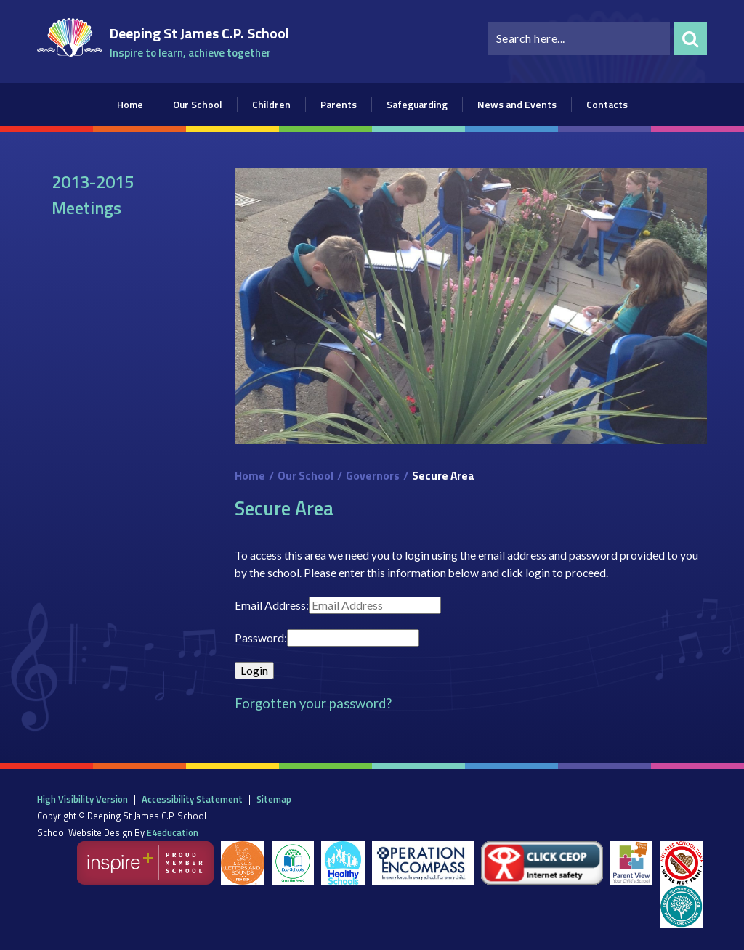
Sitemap (273, 799)
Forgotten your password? (313, 703)
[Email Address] (375, 605)
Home (250, 475)
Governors (373, 475)
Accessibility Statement (192, 799)
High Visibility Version (82, 799)
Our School (305, 475)
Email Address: (272, 605)
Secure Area (443, 475)
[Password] (353, 638)
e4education (172, 832)
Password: (261, 637)
